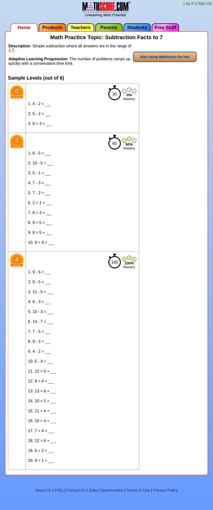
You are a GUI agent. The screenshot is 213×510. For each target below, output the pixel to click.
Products (52, 27)
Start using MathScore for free (165, 57)
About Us (43, 490)
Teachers (81, 27)
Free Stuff (165, 27)
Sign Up (205, 3)
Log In (188, 3)
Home (24, 27)
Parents (108, 27)
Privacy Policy (165, 490)
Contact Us (76, 490)
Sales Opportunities (106, 490)
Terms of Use (138, 490)
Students (137, 27)
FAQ (59, 490)
